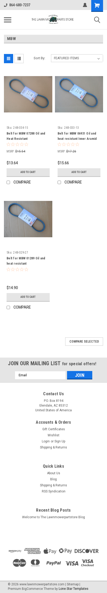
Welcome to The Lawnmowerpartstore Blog (53, 517)
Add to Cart (28, 172)
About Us (53, 473)
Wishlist (53, 435)
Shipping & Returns (53, 447)
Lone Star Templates (73, 589)
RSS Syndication (53, 491)
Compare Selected (84, 341)
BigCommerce (32, 589)
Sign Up (59, 441)
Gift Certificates (53, 429)
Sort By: (39, 58)
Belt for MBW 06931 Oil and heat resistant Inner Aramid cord (77, 139)
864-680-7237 (17, 5)
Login (46, 441)
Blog (53, 479)
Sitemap (73, 584)
